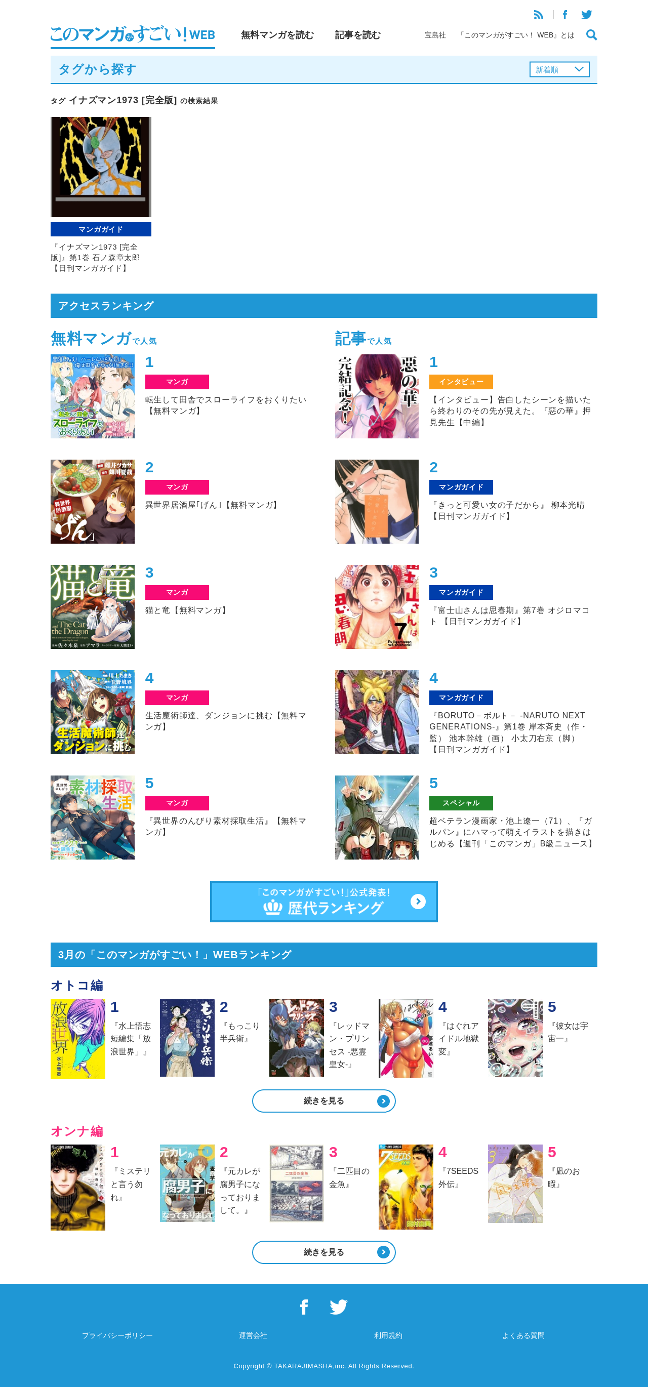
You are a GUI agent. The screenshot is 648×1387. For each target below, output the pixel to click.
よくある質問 (523, 1335)
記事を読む (358, 35)
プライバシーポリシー (117, 1335)
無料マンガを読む (277, 35)
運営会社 (253, 1335)
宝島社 (435, 35)
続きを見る (324, 1100)
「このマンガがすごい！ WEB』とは (516, 35)
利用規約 (388, 1335)
